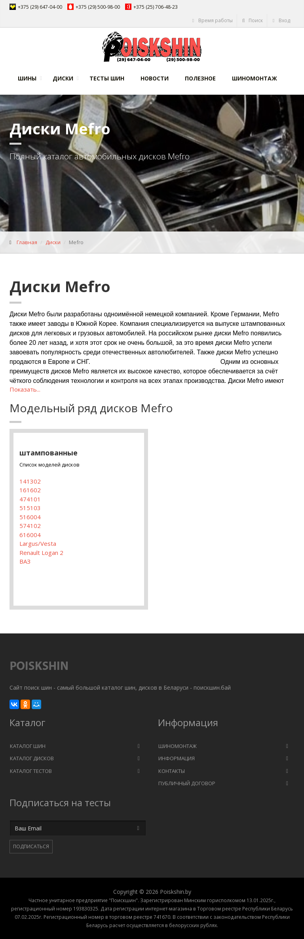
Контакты (171, 771)
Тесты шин (106, 78)
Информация (176, 758)
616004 (30, 535)
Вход (281, 20)
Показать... (25, 389)
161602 (30, 490)
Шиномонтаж (254, 78)
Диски (63, 78)
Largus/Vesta (37, 543)
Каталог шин (28, 746)
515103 (30, 508)
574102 (30, 526)
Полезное (200, 78)
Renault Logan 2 (41, 553)
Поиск (252, 20)
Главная (27, 242)
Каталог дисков (32, 758)
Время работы (212, 20)
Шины (27, 78)
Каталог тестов (31, 771)
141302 (30, 481)
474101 (30, 499)
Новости (155, 78)
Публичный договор (186, 783)
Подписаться (31, 846)
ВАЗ (24, 561)
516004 (30, 517)
